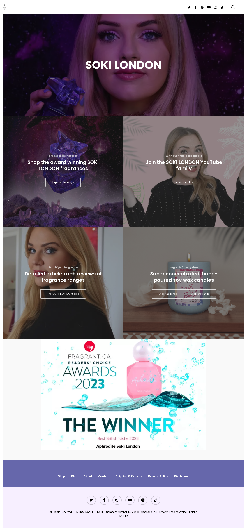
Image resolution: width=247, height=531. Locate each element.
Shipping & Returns (129, 476)
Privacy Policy (158, 476)
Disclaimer (181, 476)
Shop (61, 476)
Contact (103, 476)
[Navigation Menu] (242, 7)
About (88, 476)
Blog (74, 476)
